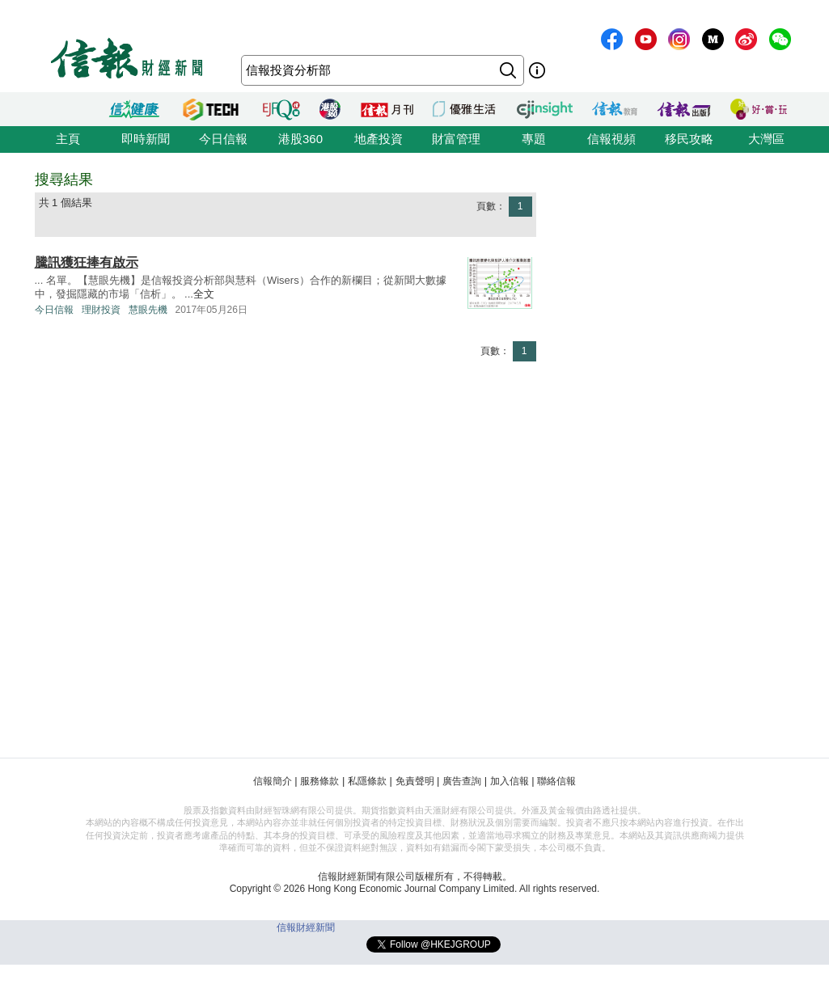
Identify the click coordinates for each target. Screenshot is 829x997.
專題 (534, 139)
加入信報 (509, 781)
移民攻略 (689, 139)
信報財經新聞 (306, 927)
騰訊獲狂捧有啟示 (86, 262)
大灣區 (766, 139)
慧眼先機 (148, 309)
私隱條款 (367, 781)
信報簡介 (272, 781)
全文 (203, 294)
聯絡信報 (556, 781)
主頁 (68, 139)
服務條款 (319, 781)
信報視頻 (611, 139)
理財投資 (101, 309)
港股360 (300, 139)
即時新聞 (145, 139)
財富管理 (456, 139)
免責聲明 (414, 781)
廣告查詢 (461, 781)
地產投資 (378, 139)
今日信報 (223, 139)
